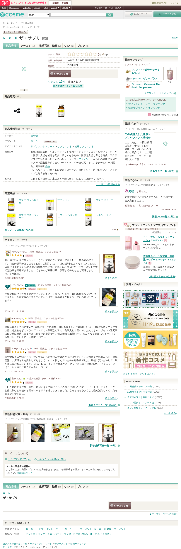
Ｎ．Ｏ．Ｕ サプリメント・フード (44, 529)
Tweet (175, 37)
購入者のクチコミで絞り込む (67, 86)
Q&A (46, 7)
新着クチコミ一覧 (102, 405)
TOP (4, 7)
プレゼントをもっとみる (162, 276)
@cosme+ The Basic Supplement (146, 86)
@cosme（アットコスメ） (44, 547)
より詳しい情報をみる (108, 184)
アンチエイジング (35, 534)
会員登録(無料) (159, 2)
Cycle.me (136, 78)
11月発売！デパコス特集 (139, 386)
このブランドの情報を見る (15, 32)
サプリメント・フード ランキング (146, 103)
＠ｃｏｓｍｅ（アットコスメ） (139, 373)
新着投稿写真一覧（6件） (103, 445)
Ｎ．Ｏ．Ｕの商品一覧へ (18, 229)
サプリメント (64, 146)
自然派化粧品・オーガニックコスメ (92, 534)
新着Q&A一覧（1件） (163, 216)
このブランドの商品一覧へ (51, 459)
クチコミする (60, 73)
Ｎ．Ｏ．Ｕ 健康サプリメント (110, 529)
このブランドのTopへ (19, 459)
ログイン (174, 2)
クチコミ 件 (56, 81)
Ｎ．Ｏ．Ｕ (10, 38)
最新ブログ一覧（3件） (162, 171)
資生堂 (34, 136)
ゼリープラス (150, 78)
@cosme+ (137, 84)
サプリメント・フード (43, 146)
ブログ (37, 7)
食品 (47, 166)
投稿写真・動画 (50, 45)
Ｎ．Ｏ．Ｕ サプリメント (78, 529)
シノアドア (137, 69)
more (114, 229)
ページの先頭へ (165, 514)
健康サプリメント (84, 146)
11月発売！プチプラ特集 (139, 392)
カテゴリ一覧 (101, 8)
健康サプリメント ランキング (144, 107)
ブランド (27, 7)
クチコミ (28, 45)
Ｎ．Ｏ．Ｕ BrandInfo (51, 141)
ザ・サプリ (29, 38)
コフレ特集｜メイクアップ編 (141, 408)
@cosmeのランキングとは (165, 114)
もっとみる (170, 413)
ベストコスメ (115, 8)
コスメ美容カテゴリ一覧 (15, 544)
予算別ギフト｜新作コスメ (140, 397)
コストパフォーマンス (59, 534)
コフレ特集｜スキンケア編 (140, 402)
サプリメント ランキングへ (159, 93)
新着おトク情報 (60, 3)
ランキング (14, 7)
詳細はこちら (23, 473)
